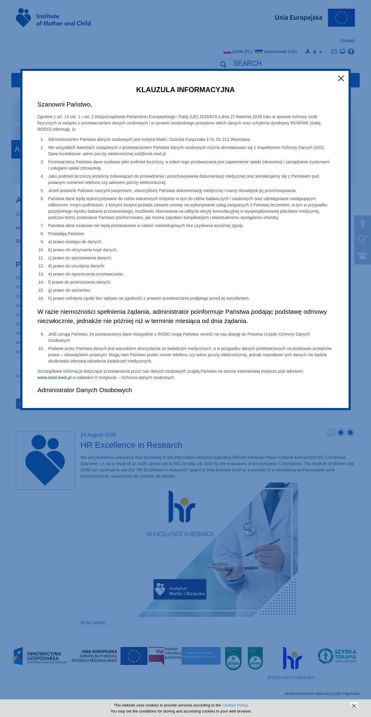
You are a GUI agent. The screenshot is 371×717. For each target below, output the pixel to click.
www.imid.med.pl (54, 377)
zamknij (354, 705)
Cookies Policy (234, 705)
